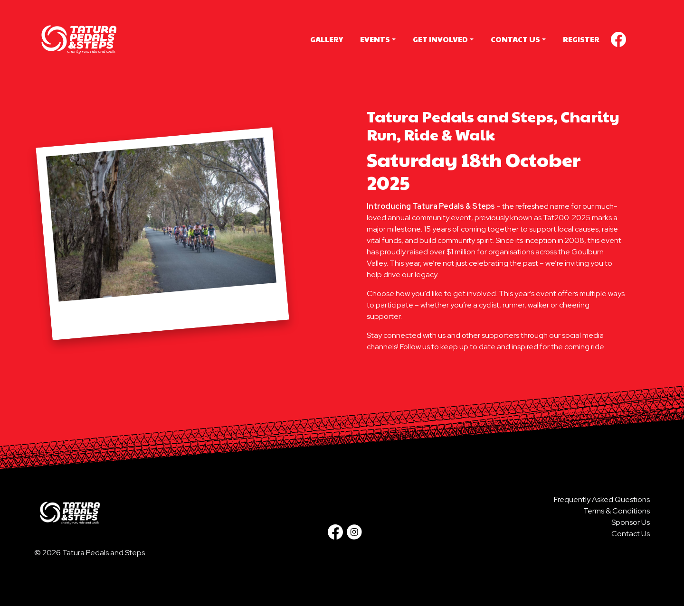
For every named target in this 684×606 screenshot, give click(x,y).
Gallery (326, 39)
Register (581, 39)
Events (375, 39)
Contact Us (515, 39)
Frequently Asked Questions (602, 499)
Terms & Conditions (616, 511)
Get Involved (440, 39)
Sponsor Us (630, 522)
